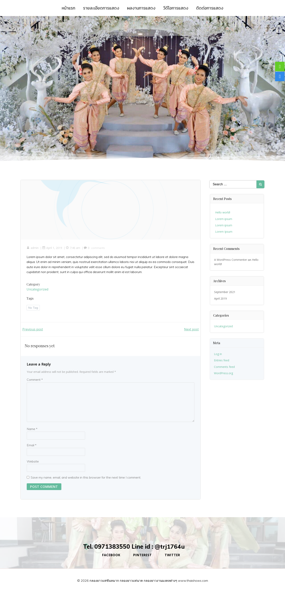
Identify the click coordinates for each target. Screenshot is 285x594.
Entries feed (221, 360)
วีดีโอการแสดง (175, 8)
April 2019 (220, 298)
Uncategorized (37, 289)
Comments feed (224, 366)
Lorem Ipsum (224, 231)
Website (33, 462)
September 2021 (225, 292)
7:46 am (73, 248)
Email (31, 445)
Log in (218, 354)
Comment (35, 380)
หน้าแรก (68, 8)
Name (32, 429)
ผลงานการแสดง (141, 8)
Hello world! (222, 212)
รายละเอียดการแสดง (101, 8)
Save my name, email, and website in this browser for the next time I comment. (86, 478)
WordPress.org (223, 373)
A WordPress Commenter (230, 259)
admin (33, 248)
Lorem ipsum (223, 218)
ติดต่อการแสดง (209, 8)
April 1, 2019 (52, 248)
